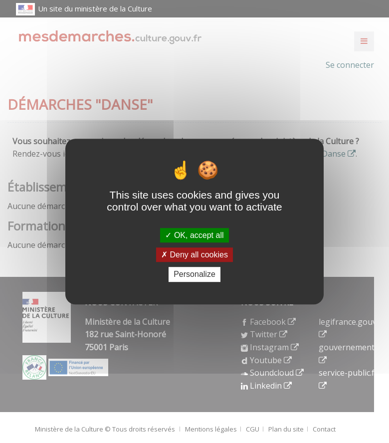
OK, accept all (194, 235)
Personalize (194, 274)
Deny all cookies (194, 254)
